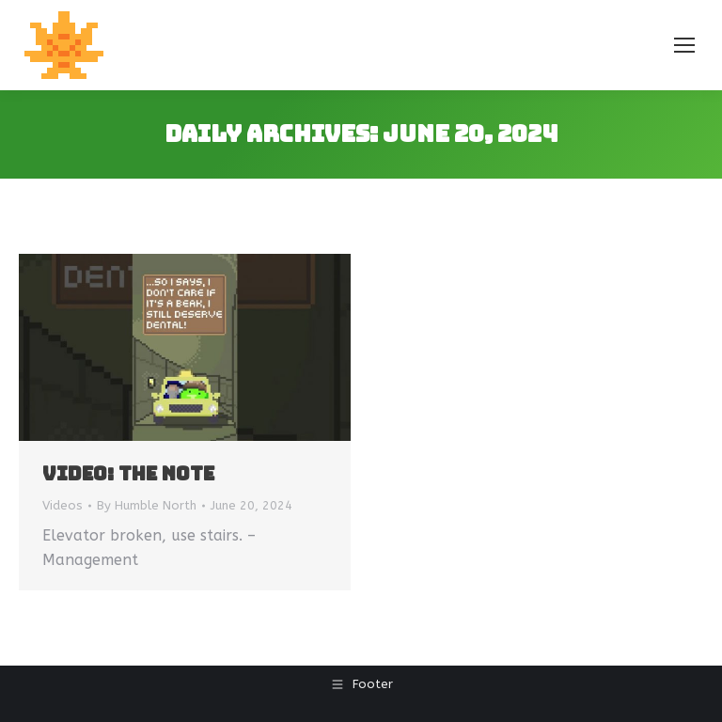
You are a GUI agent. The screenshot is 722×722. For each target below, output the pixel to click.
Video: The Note (128, 474)
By (146, 505)
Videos (62, 505)
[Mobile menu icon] (684, 45)
